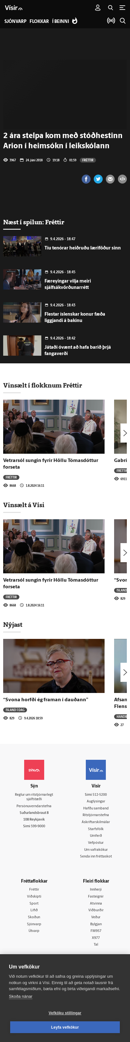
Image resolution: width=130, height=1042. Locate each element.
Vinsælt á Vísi (23, 505)
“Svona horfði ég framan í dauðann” (45, 700)
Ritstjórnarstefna (96, 815)
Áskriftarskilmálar (96, 822)
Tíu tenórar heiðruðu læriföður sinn (82, 248)
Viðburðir (96, 910)
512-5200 (99, 795)
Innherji (96, 890)
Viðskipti (34, 897)
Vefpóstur (96, 843)
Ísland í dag (15, 709)
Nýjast (12, 624)
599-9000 (38, 826)
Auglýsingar (96, 801)
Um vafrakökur (96, 850)
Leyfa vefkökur (65, 1027)
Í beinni (60, 21)
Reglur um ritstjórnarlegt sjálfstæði (34, 797)
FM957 (96, 931)
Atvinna (96, 904)
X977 (96, 938)
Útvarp (34, 931)
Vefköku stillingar (65, 1013)
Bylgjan (96, 924)
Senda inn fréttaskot (96, 856)
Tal (96, 945)
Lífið (34, 910)
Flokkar (39, 21)
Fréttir (87, 160)
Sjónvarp (34, 924)
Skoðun (34, 917)
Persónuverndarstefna (34, 806)
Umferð (96, 836)
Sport (34, 904)
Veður (95, 917)
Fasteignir (96, 897)
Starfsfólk (96, 829)
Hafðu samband (96, 808)
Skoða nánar (20, 996)
